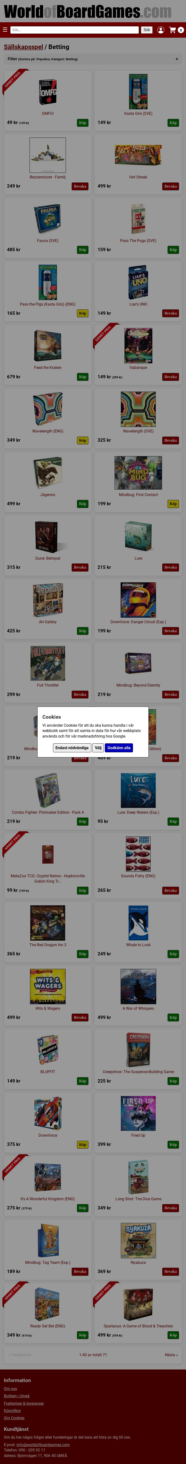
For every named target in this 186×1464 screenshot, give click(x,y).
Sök (146, 30)
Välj (98, 748)
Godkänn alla (119, 748)
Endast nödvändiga (72, 748)
